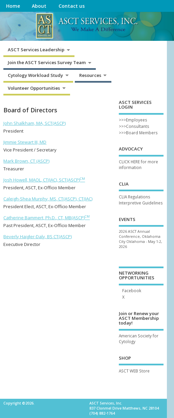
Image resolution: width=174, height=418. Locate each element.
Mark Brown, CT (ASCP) (26, 161)
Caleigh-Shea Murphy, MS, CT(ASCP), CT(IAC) (47, 199)
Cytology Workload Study (35, 75)
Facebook (131, 290)
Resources (90, 75)
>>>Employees (133, 119)
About (39, 6)
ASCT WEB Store (134, 370)
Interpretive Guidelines (141, 202)
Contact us (72, 6)
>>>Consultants (134, 126)
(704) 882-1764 (102, 413)
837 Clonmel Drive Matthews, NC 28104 (124, 408)
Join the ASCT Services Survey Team (47, 62)
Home (13, 6)
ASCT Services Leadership (36, 50)
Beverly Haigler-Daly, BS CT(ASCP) (37, 236)
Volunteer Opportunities (34, 88)
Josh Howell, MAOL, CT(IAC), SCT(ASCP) (44, 180)
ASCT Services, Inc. (105, 403)
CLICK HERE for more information (138, 164)
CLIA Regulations (134, 196)
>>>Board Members (138, 132)
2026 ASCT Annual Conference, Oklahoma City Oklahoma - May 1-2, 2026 (140, 239)
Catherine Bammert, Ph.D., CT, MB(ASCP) (46, 218)
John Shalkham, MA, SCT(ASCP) (34, 123)
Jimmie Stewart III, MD (24, 142)
